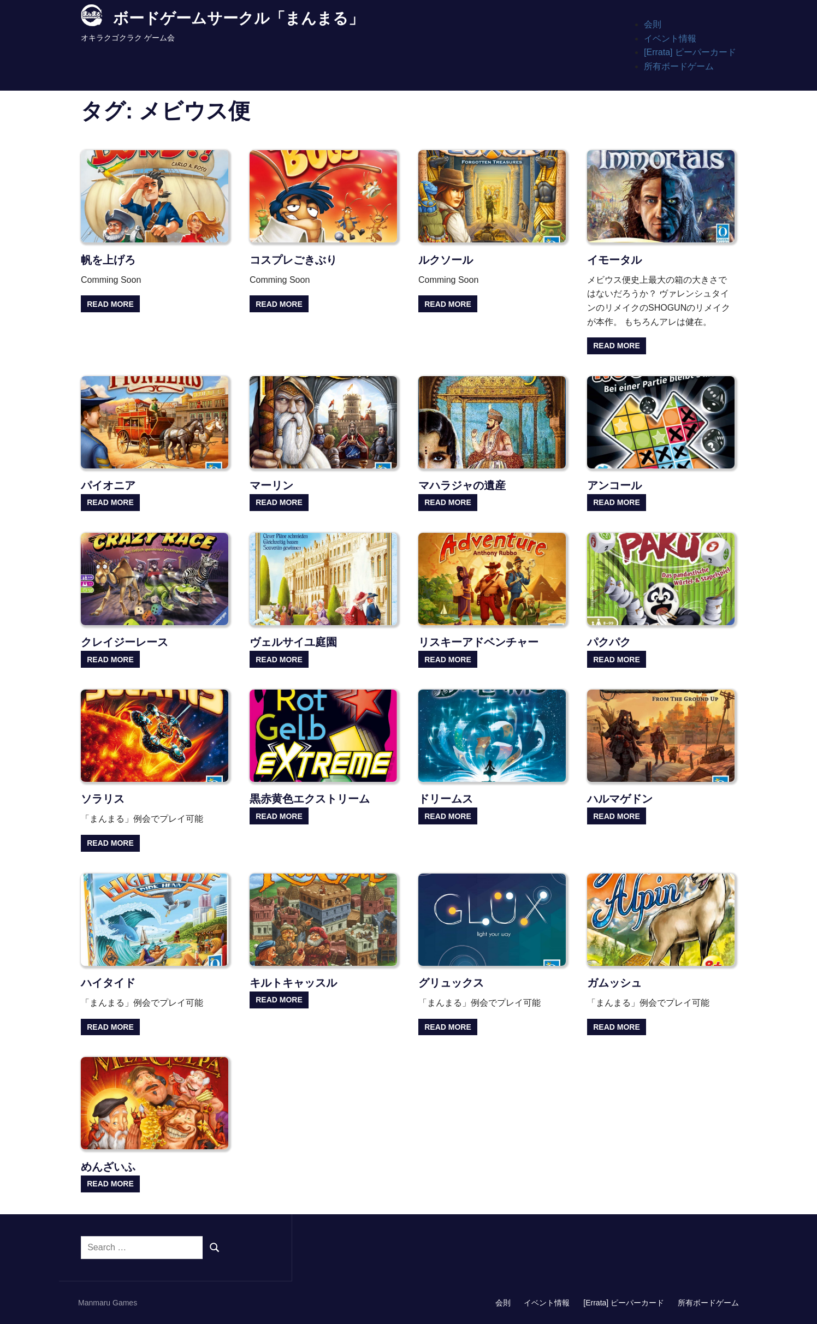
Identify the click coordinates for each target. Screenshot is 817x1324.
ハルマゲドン (620, 799)
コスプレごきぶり (293, 260)
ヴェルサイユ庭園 (293, 642)
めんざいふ (108, 1167)
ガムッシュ (614, 983)
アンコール (614, 485)
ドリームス (445, 799)
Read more (110, 304)
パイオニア (108, 485)
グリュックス (451, 983)
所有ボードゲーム (679, 66)
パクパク (609, 642)
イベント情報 (670, 38)
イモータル (614, 260)
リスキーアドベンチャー (478, 642)
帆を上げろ (108, 260)
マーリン (271, 485)
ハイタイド (108, 983)
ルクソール (445, 260)
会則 (652, 24)
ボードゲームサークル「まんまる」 (238, 18)
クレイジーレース (124, 642)
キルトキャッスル (293, 983)
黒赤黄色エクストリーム (310, 799)
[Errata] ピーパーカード (690, 52)
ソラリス (103, 799)
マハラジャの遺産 (462, 485)
